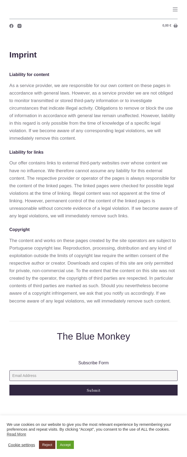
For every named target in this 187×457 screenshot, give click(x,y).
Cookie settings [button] (21, 445)
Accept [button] (65, 445)
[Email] (93, 375)
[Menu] (175, 9)
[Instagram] (19, 26)
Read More (16, 434)
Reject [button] (47, 445)
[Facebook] (11, 26)
